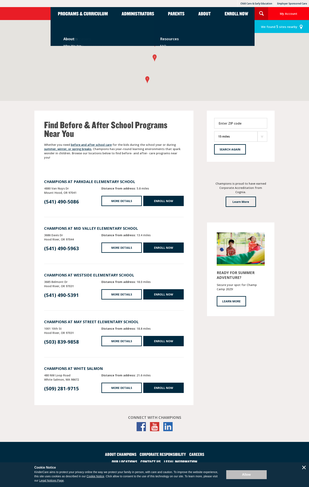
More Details (121, 201)
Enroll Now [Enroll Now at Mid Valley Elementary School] (163, 248)
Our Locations (124, 462)
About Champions (120, 454)
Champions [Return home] (25, 13)
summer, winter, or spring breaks (67, 149)
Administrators (138, 14)
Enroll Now (236, 14)
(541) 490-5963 (61, 248)
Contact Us (150, 462)
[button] (147, 80)
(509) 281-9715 (61, 388)
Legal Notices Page (51, 480)
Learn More (241, 202)
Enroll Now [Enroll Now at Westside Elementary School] (163, 294)
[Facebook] (141, 426)
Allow (246, 474)
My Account (288, 14)
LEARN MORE (231, 301)
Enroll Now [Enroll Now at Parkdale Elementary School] (163, 201)
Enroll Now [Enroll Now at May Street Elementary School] (163, 341)
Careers (196, 454)
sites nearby (279, 26)
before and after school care (91, 145)
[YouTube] (154, 426)
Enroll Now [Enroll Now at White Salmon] (163, 388)
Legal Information (180, 462)
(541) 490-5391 (61, 295)
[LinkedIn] (168, 426)
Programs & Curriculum (83, 14)
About (204, 14)
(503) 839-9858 (61, 341)
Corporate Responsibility (163, 454)
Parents (176, 14)
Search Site (261, 13)
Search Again (230, 149)
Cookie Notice (95, 476)
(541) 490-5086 (61, 201)
